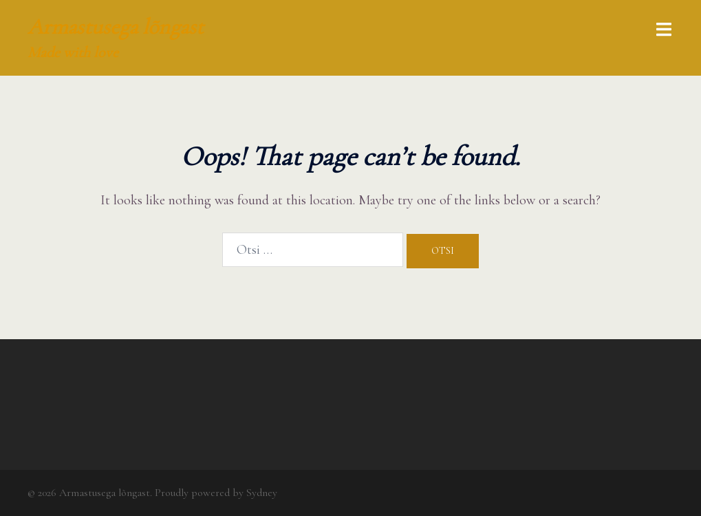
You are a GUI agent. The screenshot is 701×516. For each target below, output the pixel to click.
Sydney (261, 492)
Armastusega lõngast (116, 26)
